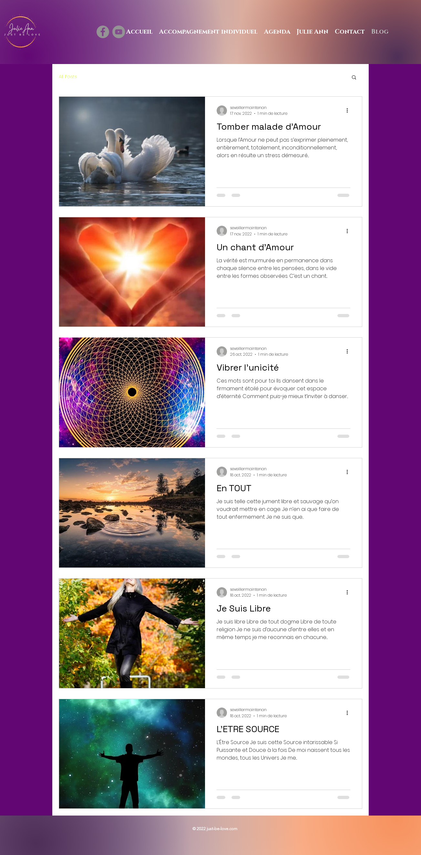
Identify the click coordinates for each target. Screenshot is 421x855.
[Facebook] (103, 32)
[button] (354, 77)
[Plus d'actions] (349, 110)
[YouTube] (118, 32)
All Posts (68, 77)
